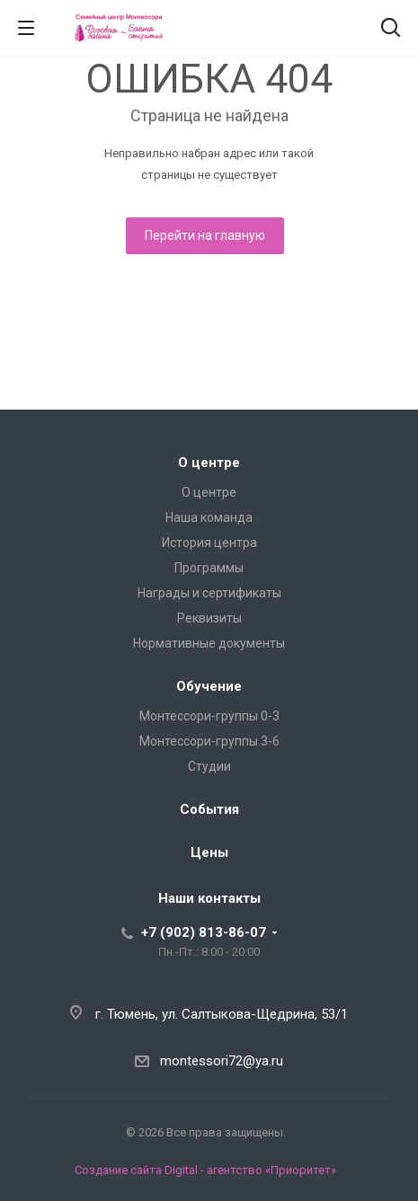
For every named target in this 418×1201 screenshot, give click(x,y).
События (209, 809)
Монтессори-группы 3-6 (209, 741)
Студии (209, 766)
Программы (209, 568)
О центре (209, 463)
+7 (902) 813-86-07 (203, 932)
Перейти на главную (205, 235)
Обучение (209, 686)
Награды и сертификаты (209, 593)
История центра (209, 542)
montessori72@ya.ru (221, 1061)
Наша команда (209, 517)
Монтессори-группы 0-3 (209, 716)
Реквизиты (209, 618)
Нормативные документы (209, 643)
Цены (209, 852)
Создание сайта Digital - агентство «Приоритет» (205, 1170)
